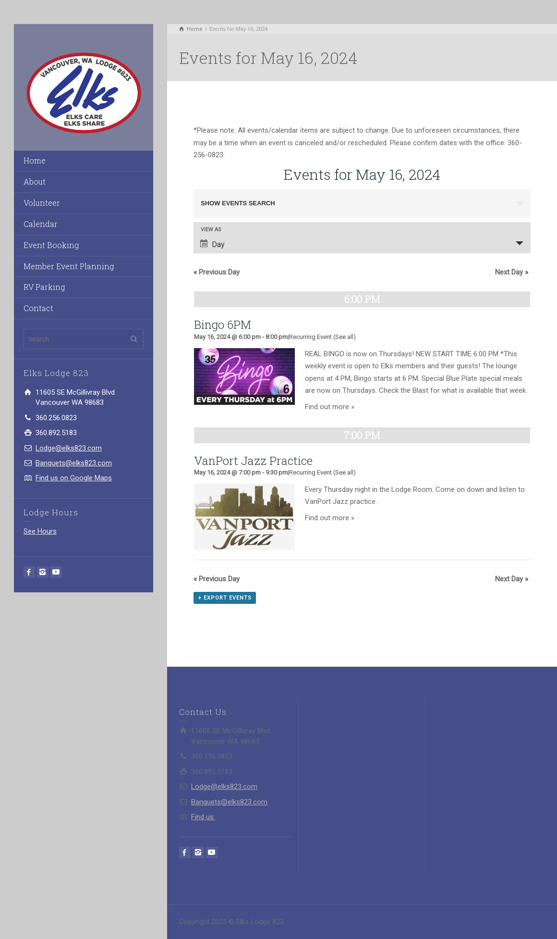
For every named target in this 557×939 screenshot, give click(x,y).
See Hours (40, 531)
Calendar (41, 224)
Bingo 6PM (222, 324)
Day (212, 244)
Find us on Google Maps (74, 478)
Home (35, 160)
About (35, 181)
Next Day (511, 272)
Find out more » (329, 406)
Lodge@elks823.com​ (69, 448)
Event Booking (51, 245)
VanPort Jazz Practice (253, 460)
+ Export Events (225, 598)
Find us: (203, 817)
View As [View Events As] (211, 229)
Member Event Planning (69, 266)
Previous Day (217, 272)
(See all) (344, 336)
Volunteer (42, 203)
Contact (38, 308)
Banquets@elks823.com (74, 463)
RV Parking (44, 287)
